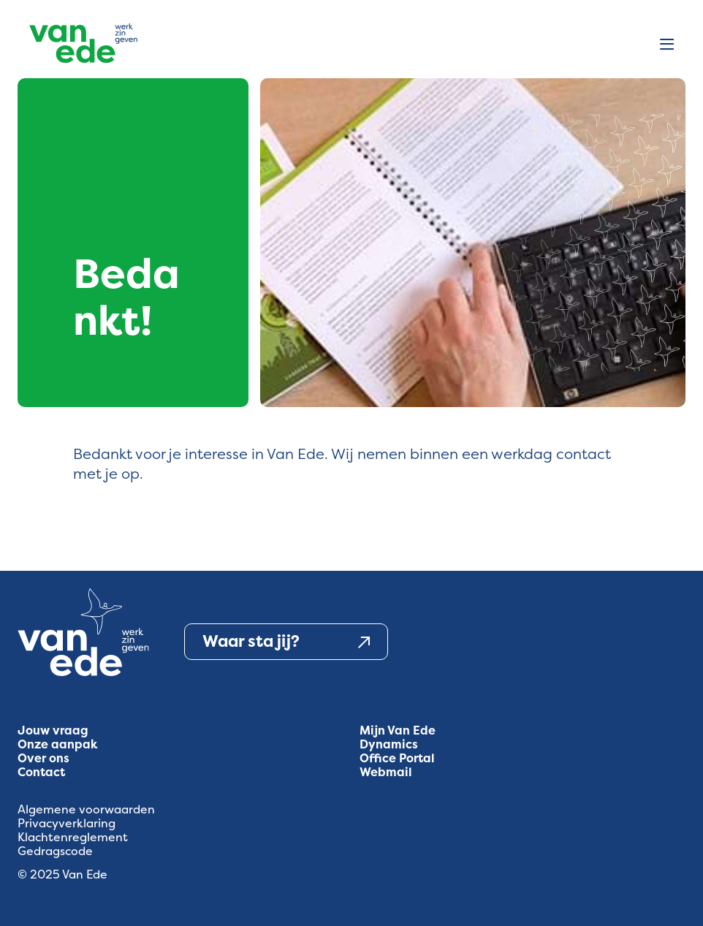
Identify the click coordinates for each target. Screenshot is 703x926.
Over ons (43, 758)
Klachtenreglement (73, 837)
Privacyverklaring (66, 823)
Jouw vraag (53, 730)
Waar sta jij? (286, 642)
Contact (41, 772)
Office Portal (397, 758)
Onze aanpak (58, 744)
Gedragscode (55, 851)
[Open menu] (667, 45)
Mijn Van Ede (398, 730)
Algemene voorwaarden (86, 809)
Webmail (386, 772)
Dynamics (389, 744)
